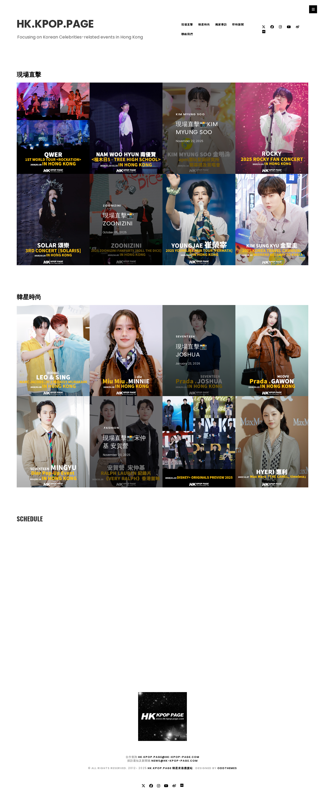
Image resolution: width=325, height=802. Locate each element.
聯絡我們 (187, 34)
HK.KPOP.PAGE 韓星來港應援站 (171, 768)
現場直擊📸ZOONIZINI (118, 219)
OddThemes (227, 768)
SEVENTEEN (185, 336)
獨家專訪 (221, 25)
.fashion (111, 428)
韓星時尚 (204, 25)
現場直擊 (187, 25)
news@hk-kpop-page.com (174, 761)
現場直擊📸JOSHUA (191, 350)
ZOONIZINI (112, 205)
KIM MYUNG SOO (190, 114)
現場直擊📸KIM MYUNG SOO (197, 128)
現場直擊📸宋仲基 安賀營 (124, 442)
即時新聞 (238, 25)
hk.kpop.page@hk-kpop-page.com (168, 757)
